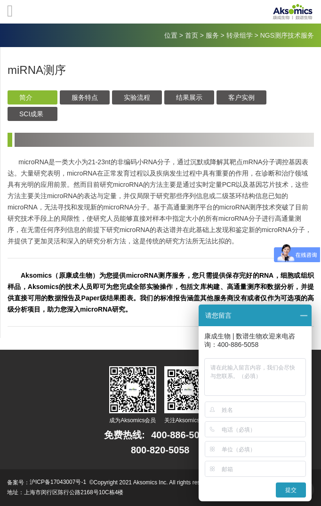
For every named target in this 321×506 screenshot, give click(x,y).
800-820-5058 (160, 450)
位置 (170, 35)
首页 (191, 35)
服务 (212, 35)
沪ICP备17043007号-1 (58, 482)
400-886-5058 (180, 435)
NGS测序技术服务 (287, 35)
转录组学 (239, 35)
